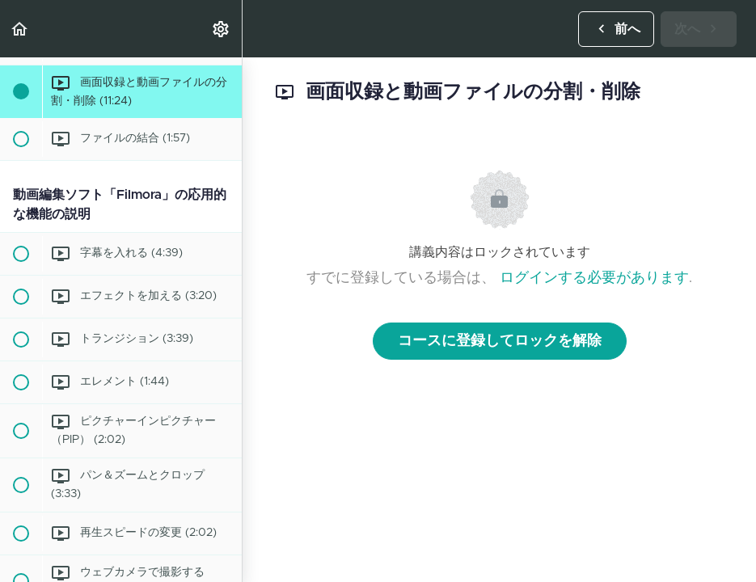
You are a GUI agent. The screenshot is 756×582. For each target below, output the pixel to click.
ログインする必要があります (594, 278)
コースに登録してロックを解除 (500, 341)
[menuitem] (221, 28)
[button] (20, 28)
